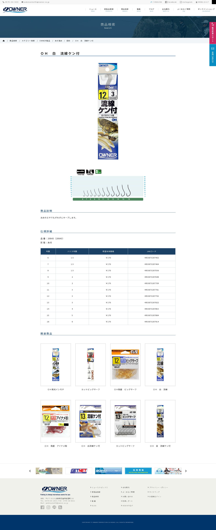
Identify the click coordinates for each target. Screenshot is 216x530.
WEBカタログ (202, 2)
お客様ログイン (155, 496)
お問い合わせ (128, 496)
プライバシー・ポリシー (158, 487)
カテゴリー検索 (28, 40)
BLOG (94, 505)
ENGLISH (158, 2)
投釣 (68, 40)
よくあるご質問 (129, 492)
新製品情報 (96, 492)
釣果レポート (128, 501)
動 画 (94, 501)
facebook (171, 2)
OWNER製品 (45, 40)
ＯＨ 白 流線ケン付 (84, 40)
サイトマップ (154, 492)
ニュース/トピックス (100, 487)
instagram (186, 2)
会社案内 (126, 487)
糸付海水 (58, 40)
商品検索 (13, 40)
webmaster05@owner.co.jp (35, 2)
